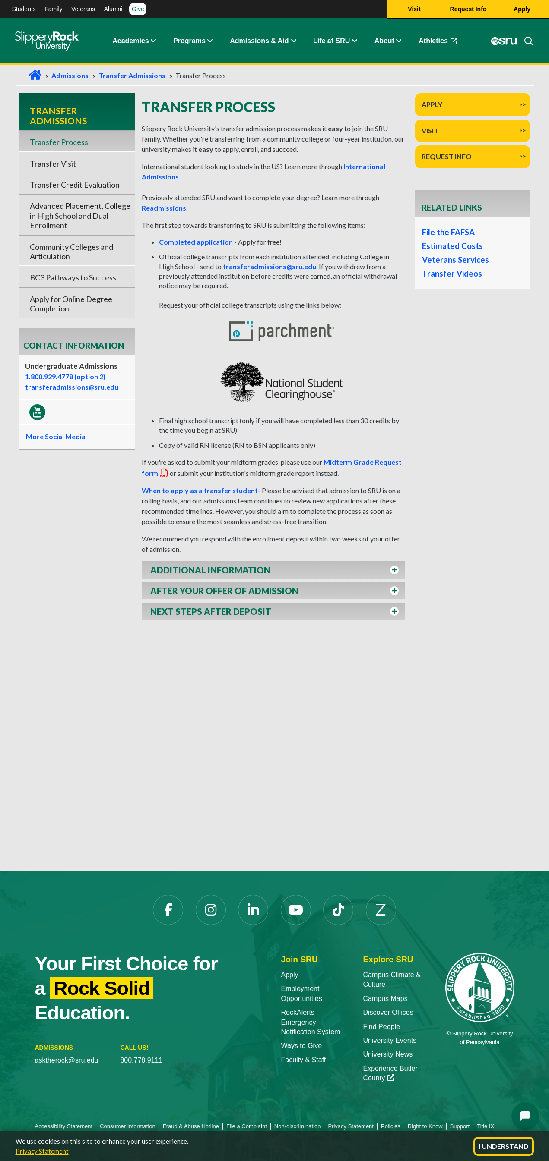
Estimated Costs (452, 246)
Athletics (442, 43)
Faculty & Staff (303, 1059)
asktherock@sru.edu (66, 1060)
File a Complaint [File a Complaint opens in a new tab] (246, 1126)
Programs (189, 40)
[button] (153, 41)
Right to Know (425, 1126)
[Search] (525, 41)
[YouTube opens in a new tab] (296, 910)
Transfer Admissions (131, 75)
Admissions (70, 75)
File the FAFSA (448, 232)
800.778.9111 (141, 1060)
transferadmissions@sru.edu (71, 387)
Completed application (196, 242)
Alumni (113, 9)
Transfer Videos (451, 273)
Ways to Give (301, 1045)
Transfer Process (59, 142)
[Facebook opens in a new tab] (168, 910)
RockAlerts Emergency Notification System (310, 1022)
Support (460, 1126)
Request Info (447, 156)
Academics (130, 40)
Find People (381, 1026)
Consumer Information (127, 1126)
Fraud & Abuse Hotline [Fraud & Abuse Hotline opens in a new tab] (191, 1126)
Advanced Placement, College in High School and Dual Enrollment (80, 215)
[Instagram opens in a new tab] (211, 910)
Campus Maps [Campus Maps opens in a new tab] (385, 998)
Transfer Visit (53, 163)
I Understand (504, 1146)
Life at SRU (331, 40)
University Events (390, 1040)
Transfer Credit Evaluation (75, 184)
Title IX (485, 1126)
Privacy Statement (42, 1151)
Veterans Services (455, 259)
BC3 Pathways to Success (73, 277)
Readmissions (164, 208)
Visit (430, 130)
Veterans (83, 9)
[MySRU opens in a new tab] (504, 41)
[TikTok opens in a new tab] (338, 910)
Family (53, 9)
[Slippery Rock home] (47, 41)
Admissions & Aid (259, 40)
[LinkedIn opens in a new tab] (253, 910)
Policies (390, 1126)
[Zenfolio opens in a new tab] (381, 910)
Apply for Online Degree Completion (71, 303)
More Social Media (56, 436)
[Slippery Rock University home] (479, 987)
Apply (432, 104)
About (384, 40)
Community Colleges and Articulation (71, 251)
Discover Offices (388, 1012)
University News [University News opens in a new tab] (388, 1054)
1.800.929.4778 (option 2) (65, 376)
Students (24, 9)
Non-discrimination (297, 1126)
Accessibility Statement (64, 1126)
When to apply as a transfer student (200, 490)
